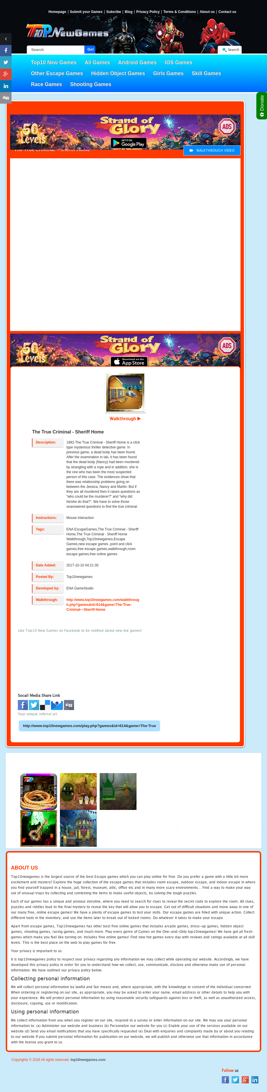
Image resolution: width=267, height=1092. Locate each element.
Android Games (137, 62)
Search (233, 49)
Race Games (46, 84)
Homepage (57, 12)
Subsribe (113, 12)
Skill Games (206, 73)
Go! (91, 49)
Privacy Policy (148, 12)
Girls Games (168, 73)
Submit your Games (86, 12)
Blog (128, 12)
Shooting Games (90, 84)
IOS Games (178, 62)
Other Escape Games (57, 73)
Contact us (227, 12)
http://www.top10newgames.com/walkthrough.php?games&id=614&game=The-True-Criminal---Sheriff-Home (102, 605)
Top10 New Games (54, 62)
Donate (262, 106)
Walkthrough (125, 418)
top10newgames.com (88, 1060)
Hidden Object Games (118, 73)
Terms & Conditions (179, 12)
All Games (97, 62)
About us (207, 12)
